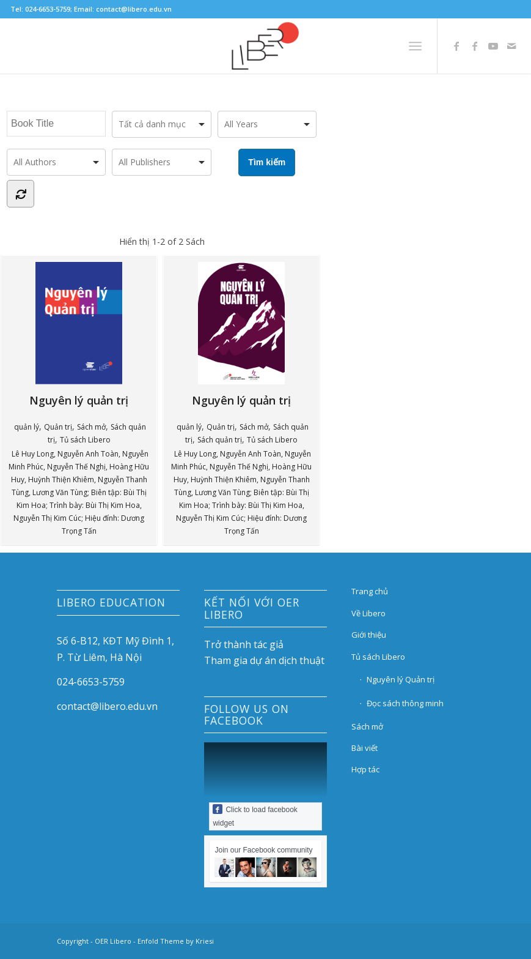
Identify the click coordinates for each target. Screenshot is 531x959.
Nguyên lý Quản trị (400, 679)
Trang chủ (369, 591)
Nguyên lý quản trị (89, 334)
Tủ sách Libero (85, 440)
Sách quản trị (219, 440)
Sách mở (91, 427)
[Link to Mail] (511, 46)
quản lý (26, 427)
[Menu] (415, 45)
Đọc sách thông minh (405, 703)
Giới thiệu (368, 634)
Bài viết (364, 747)
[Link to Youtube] (493, 46)
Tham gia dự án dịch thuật (264, 660)
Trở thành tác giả (244, 644)
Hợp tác (365, 769)
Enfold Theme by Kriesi (175, 941)
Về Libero (368, 613)
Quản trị (58, 427)
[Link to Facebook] (456, 46)
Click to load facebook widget (255, 815)
